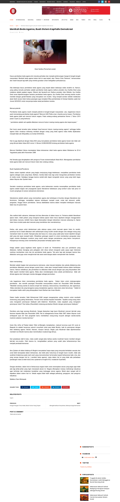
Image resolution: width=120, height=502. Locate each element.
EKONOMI (46, 20)
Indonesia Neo (89, 37)
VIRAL (95, 20)
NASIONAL (31, 20)
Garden (98, 126)
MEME (71, 20)
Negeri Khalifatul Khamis (24, 2)
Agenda (65, 2)
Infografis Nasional (86, 129)
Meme (90, 133)
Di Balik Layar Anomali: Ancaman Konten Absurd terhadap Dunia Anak (99, 482)
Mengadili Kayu (93, 489)
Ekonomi (83, 126)
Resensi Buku (51, 2)
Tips (89, 150)
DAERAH (38, 20)
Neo (99, 140)
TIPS (89, 20)
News (104, 140)
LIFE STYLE (64, 20)
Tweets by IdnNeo (86, 46)
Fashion (90, 126)
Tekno (105, 146)
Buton (97, 122)
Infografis (105, 126)
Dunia (103, 122)
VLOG (101, 20)
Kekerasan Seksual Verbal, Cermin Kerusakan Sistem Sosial (99, 77)
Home (11, 20)
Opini (84, 2)
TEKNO (83, 20)
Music (82, 136)
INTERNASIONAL (20, 20)
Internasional (98, 129)
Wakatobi (84, 153)
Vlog (105, 150)
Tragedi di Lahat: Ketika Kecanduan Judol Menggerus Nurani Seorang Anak (100, 59)
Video (95, 150)
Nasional (97, 136)
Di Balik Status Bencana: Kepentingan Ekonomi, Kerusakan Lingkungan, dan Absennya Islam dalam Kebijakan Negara (92, 472)
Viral (100, 150)
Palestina (98, 143)
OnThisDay (84, 143)
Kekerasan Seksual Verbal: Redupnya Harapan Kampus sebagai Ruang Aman (99, 68)
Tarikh (36, 2)
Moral (103, 133)
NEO (77, 20)
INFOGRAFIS (55, 20)
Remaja (78, 2)
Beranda (12, 2)
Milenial (59, 2)
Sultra (93, 146)
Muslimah (43, 2)
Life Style (83, 133)
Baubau (90, 122)
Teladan (72, 2)
